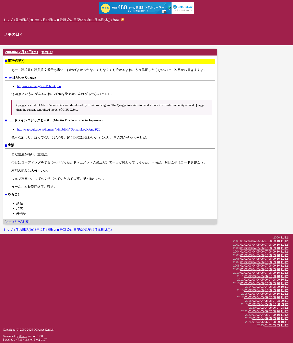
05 (258, 241)
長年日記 (47, 52)
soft (11, 77)
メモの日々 (13, 34)
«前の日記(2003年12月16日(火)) (36, 20)
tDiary (23, 336)
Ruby (20, 339)
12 (286, 237)
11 (282, 237)
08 (270, 241)
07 (266, 241)
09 (274, 241)
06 (262, 241)
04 (254, 241)
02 (246, 241)
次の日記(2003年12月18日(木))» (89, 20)
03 (250, 241)
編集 (116, 20)
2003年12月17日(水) (21, 52)
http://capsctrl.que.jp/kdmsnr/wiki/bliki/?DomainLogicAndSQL (59, 129)
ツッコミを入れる (17, 221)
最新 (63, 20)
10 (278, 241)
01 (242, 241)
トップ (8, 20)
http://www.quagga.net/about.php (39, 86)
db (10, 120)
